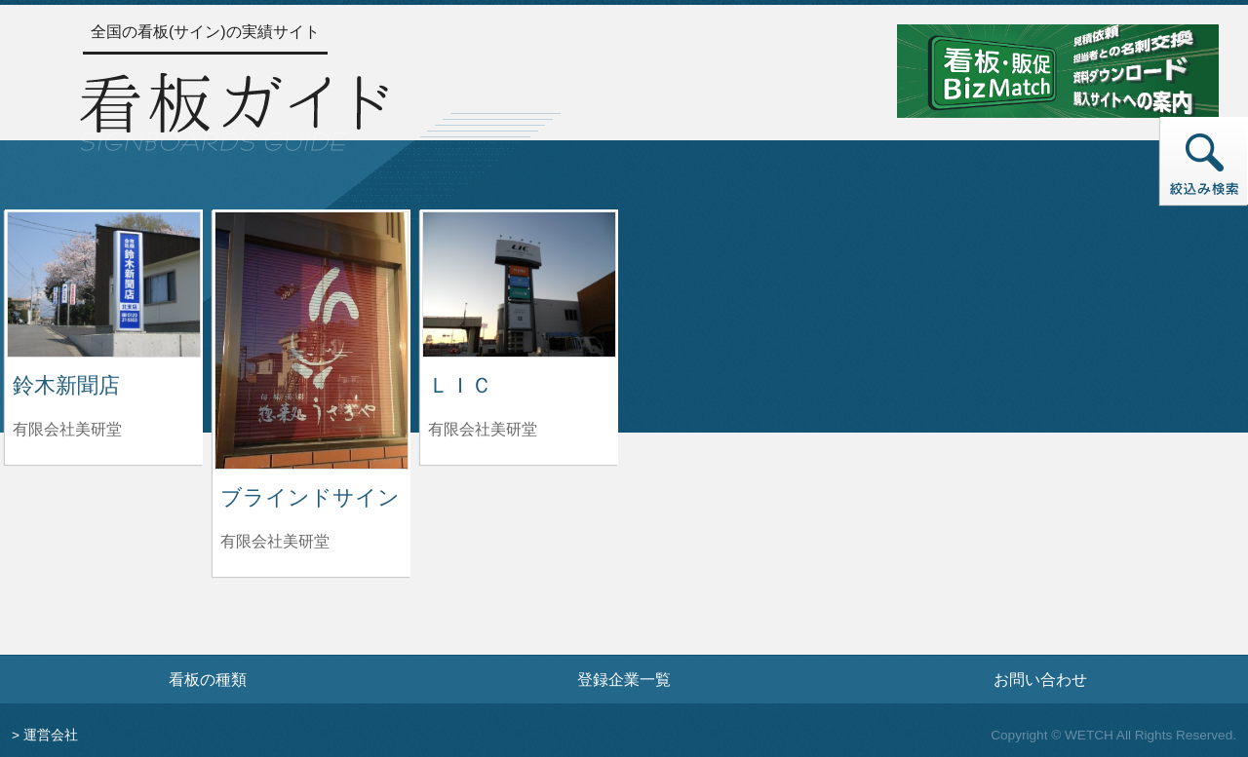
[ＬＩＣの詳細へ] (519, 283)
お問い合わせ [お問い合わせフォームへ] (1040, 679)
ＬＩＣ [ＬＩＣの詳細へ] (460, 385)
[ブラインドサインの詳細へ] (311, 339)
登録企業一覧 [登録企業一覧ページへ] (624, 679)
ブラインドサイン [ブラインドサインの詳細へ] (310, 497)
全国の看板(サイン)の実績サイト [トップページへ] (205, 31)
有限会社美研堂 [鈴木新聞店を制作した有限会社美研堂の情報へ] (67, 429)
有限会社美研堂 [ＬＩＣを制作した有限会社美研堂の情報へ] (482, 429)
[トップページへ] (234, 109)
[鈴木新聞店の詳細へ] (104, 283)
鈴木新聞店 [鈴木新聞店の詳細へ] (66, 385)
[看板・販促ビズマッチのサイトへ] (1058, 69)
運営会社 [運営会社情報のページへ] (50, 735)
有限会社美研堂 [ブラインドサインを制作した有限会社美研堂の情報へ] (275, 541)
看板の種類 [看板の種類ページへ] (208, 679)
